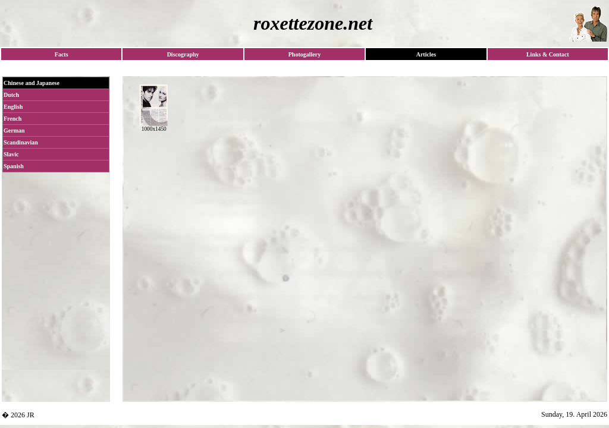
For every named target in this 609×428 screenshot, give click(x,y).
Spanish (14, 166)
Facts (61, 54)
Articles (426, 54)
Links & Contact (547, 54)
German (14, 130)
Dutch (11, 95)
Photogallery (304, 54)
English (13, 106)
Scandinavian (21, 142)
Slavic (11, 154)
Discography (183, 54)
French (12, 118)
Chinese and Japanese (31, 83)
